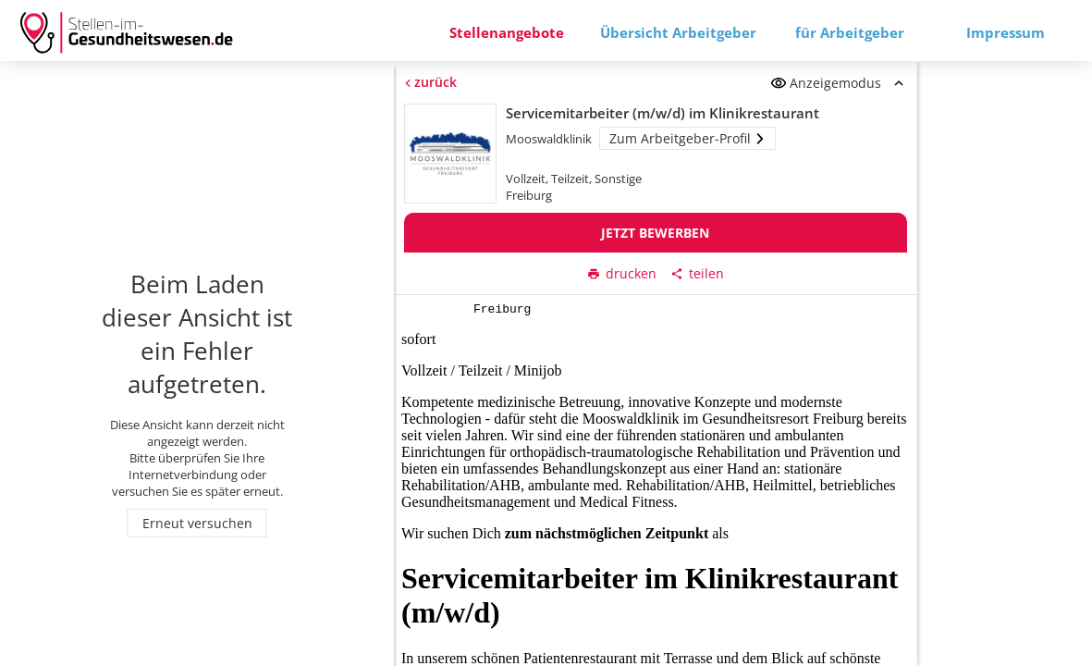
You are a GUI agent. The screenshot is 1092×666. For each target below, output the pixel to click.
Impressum (1005, 32)
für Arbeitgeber (849, 32)
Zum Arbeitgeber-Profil (688, 138)
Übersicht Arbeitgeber (678, 32)
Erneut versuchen (197, 523)
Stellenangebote (506, 32)
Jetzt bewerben (656, 232)
